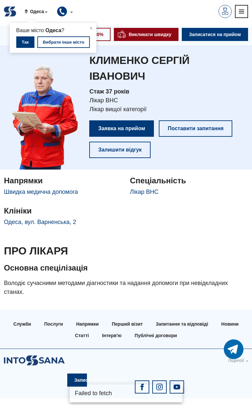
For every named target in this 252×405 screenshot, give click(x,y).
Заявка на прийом (121, 128)
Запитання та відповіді (182, 324)
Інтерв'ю (111, 335)
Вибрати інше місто (63, 42)
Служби (22, 324)
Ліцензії (236, 360)
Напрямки (87, 324)
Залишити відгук (119, 149)
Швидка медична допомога (41, 192)
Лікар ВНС (144, 192)
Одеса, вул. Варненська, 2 (40, 222)
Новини (230, 324)
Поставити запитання (195, 128)
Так (25, 42)
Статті (82, 335)
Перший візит (127, 324)
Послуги (53, 324)
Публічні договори (156, 335)
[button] (39, 11)
